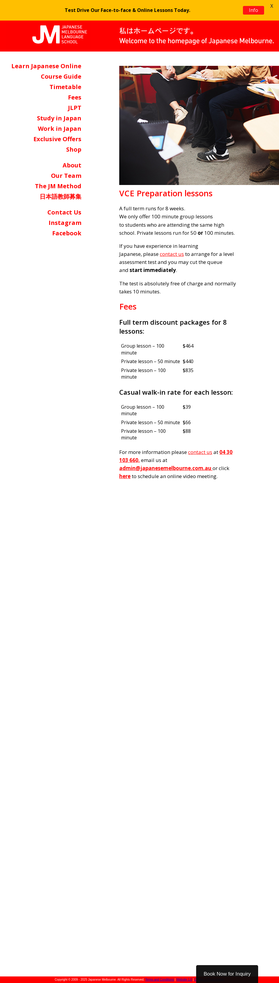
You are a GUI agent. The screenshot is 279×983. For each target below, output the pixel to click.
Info (253, 10)
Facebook (66, 233)
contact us (172, 254)
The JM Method (58, 186)
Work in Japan (59, 129)
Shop (73, 149)
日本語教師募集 (60, 196)
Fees (74, 97)
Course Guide (61, 76)
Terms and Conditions (159, 979)
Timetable (65, 87)
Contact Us (64, 212)
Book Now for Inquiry (227, 974)
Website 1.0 (184, 979)
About (72, 165)
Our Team (66, 176)
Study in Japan (59, 118)
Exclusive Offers (57, 139)
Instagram (65, 223)
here (125, 476)
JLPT (74, 108)
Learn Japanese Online (46, 66)
